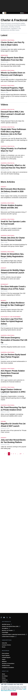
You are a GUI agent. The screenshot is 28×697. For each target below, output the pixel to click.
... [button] (17, 453)
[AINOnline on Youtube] (4, 617)
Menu (22, 13)
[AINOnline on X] (7, 617)
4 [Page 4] (13, 453)
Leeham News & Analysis (9, 636)
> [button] (23, 453)
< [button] (4, 453)
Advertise (5, 682)
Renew (3, 647)
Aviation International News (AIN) (11, 626)
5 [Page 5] (15, 453)
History (4, 678)
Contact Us (4, 680)
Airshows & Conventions (8, 663)
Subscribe (4, 643)
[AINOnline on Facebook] (1, 617)
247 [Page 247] (21, 453)
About (3, 674)
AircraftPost (6, 628)
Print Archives (5, 653)
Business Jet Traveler (8, 630)
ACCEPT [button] (14, 694)
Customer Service (6, 645)
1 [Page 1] (6, 453)
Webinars (4, 661)
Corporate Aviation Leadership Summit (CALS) (14, 634)
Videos (3, 659)
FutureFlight (5, 632)
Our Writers (5, 676)
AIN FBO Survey (7, 624)
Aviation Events (6, 665)
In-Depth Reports (6, 657)
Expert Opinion (5, 655)
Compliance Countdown (8, 667)
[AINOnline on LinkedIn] (10, 617)
